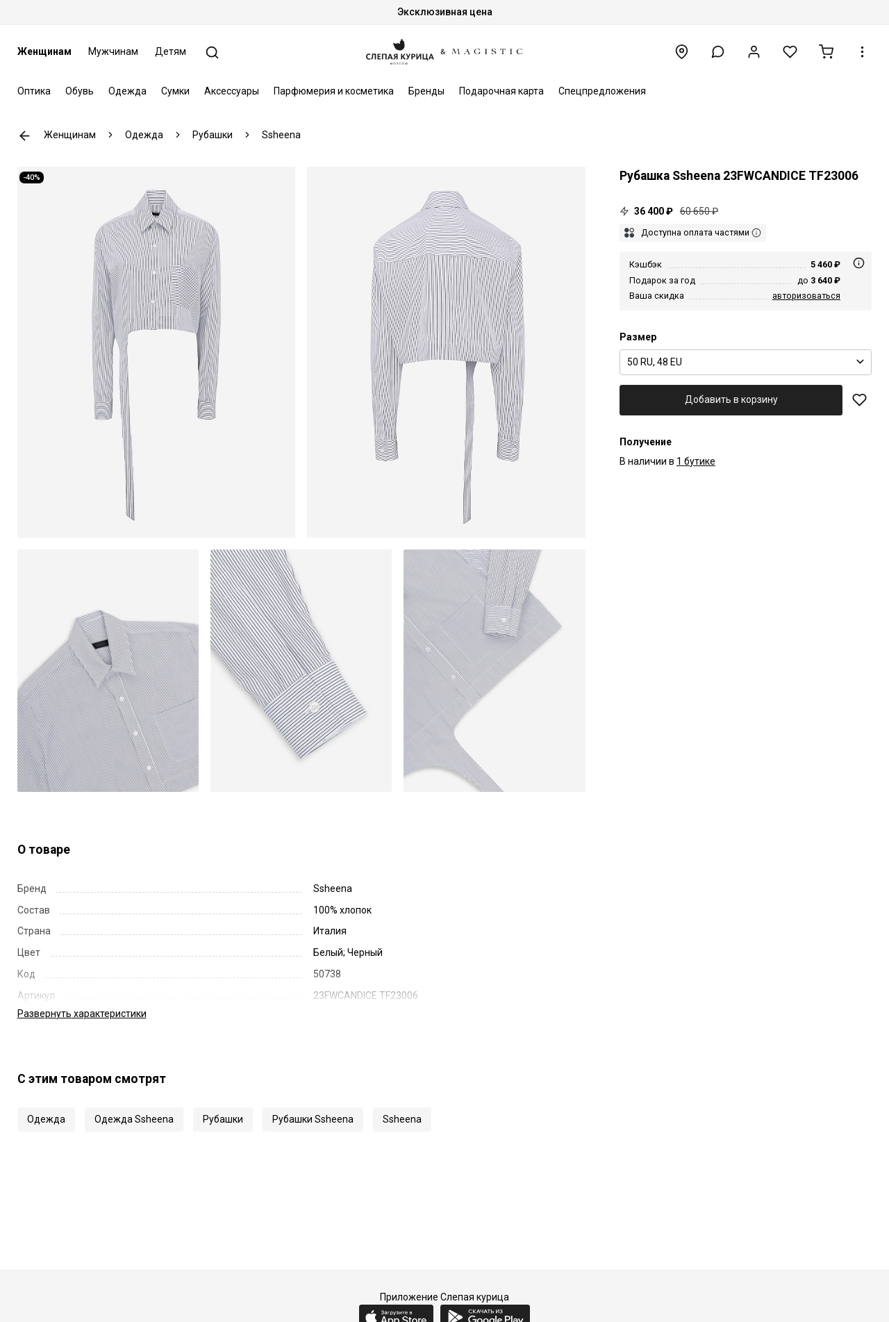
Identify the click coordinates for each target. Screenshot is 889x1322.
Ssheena (402, 1104)
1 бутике (695, 461)
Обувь (79, 91)
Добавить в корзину (731, 399)
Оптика (34, 91)
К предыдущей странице (24, 136)
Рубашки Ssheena (313, 1104)
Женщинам (44, 51)
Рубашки (223, 1104)
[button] (718, 52)
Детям (170, 51)
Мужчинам (113, 51)
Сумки (175, 91)
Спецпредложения (602, 91)
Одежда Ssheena (134, 1104)
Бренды (426, 91)
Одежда (127, 91)
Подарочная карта (501, 91)
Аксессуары (231, 91)
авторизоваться (806, 295)
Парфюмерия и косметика (334, 91)
